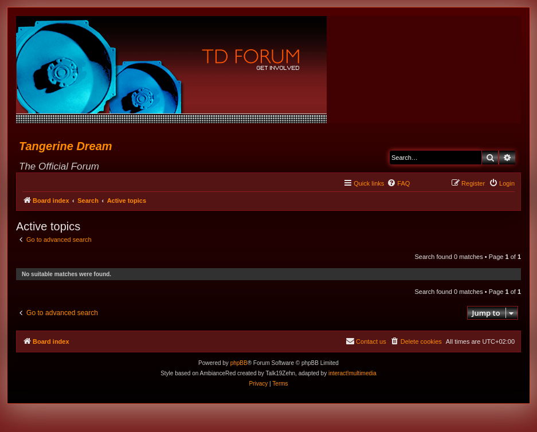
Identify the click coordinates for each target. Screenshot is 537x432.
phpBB (239, 363)
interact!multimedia (352, 373)
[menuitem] (398, 183)
